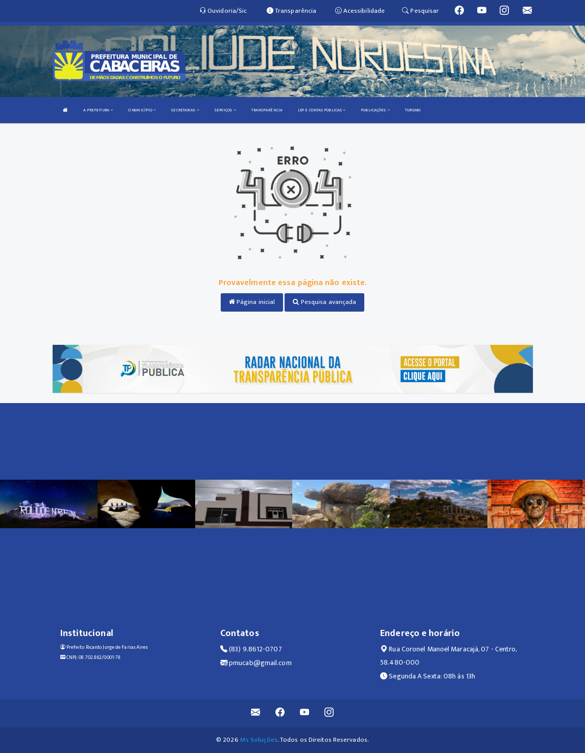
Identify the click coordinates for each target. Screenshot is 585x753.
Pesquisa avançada (324, 302)
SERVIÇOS (225, 110)
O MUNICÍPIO (142, 110)
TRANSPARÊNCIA (267, 110)
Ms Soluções (258, 739)
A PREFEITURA (98, 110)
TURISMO (413, 110)
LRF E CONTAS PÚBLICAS (321, 110)
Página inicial (252, 302)
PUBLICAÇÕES (375, 110)
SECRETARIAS (185, 110)
